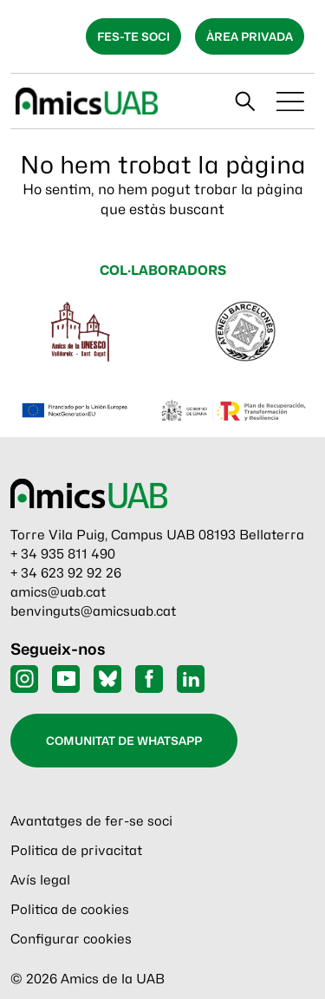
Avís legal (40, 880)
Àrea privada (249, 36)
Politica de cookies (69, 909)
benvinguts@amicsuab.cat (93, 611)
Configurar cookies (71, 939)
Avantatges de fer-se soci (91, 821)
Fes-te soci (133, 36)
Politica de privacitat (76, 851)
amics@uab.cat (58, 592)
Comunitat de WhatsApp (124, 741)
